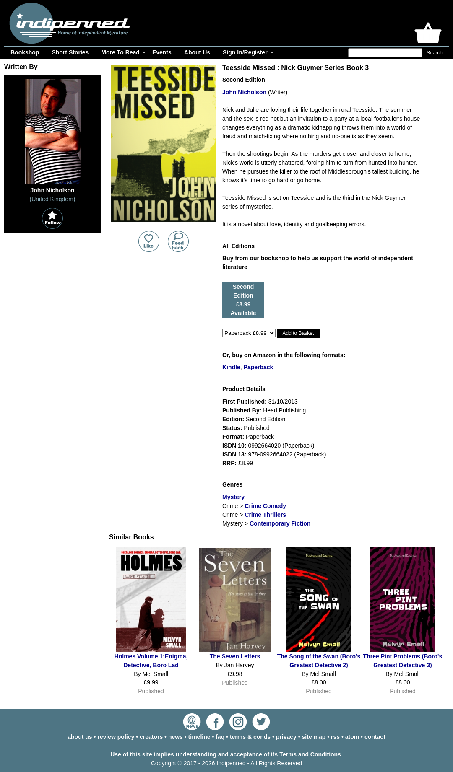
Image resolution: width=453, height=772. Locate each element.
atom (352, 736)
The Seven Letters (235, 656)
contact (374, 736)
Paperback (258, 367)
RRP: (229, 463)
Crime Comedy (265, 506)
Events (162, 52)
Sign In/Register (245, 52)
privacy (286, 736)
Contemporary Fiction (280, 523)
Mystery (233, 497)
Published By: (241, 410)
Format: (233, 436)
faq (220, 736)
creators (151, 736)
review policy (115, 736)
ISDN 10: (234, 445)
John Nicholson (244, 92)
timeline (199, 736)
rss (335, 736)
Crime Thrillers (265, 514)
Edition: (233, 419)
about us (80, 736)
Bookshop (24, 52)
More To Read (120, 52)
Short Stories (70, 52)
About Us (197, 52)
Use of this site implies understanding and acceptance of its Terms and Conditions (225, 754)
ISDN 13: (234, 454)
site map (314, 736)
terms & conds (250, 736)
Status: (232, 428)
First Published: (244, 401)
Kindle (231, 367)
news (175, 736)
